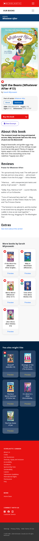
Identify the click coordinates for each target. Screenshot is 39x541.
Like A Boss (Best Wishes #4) (10, 324)
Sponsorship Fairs (10, 467)
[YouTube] (13, 511)
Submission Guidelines (11, 474)
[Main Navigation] (33, 3)
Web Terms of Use (27, 529)
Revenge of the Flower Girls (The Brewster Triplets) (27, 367)
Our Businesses (9, 457)
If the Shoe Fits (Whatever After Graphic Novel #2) (10, 265)
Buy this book (14, 117)
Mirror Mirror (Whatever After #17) (10, 295)
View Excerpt (10, 123)
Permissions (8, 479)
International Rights (10, 477)
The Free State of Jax (10, 424)
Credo (6, 455)
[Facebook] (9, 511)
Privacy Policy (15, 529)
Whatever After (20, 98)
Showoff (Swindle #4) (10, 366)
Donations (7, 464)
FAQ (5, 482)
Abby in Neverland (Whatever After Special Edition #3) (28, 265)
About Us (7, 452)
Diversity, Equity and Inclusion (14, 460)
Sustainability (8, 469)
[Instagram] (5, 511)
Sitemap (6, 529)
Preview (10, 273)
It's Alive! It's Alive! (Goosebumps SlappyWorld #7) (27, 396)
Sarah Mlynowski (10, 92)
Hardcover (18, 102)
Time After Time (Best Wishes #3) (27, 295)
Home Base (8, 496)
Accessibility (8, 462)
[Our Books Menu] (33, 11)
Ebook (7, 102)
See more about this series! (11, 229)
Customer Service (10, 514)
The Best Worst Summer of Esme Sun (10, 396)
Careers (6, 472)
